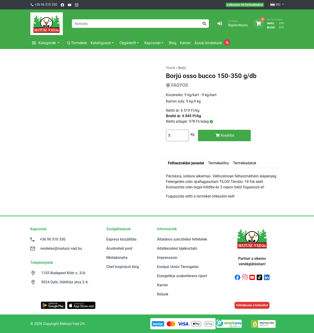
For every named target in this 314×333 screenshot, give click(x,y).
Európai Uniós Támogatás (178, 267)
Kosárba (225, 135)
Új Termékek (77, 43)
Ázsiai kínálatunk (208, 43)
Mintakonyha (117, 257)
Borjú (182, 68)
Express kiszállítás (121, 239)
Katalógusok (101, 43)
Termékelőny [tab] (218, 163)
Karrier (185, 43)
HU (275, 5)
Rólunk (162, 294)
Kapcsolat (152, 43)
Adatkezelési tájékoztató (177, 248)
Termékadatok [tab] (244, 163)
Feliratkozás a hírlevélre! (252, 305)
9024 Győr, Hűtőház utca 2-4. (65, 282)
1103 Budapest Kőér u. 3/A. (63, 273)
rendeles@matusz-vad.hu (61, 248)
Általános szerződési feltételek (182, 239)
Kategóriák (44, 43)
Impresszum (167, 257)
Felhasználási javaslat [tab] (186, 163)
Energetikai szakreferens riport (182, 276)
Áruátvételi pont (119, 248)
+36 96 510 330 (46, 4)
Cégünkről (127, 43)
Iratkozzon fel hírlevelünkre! (245, 4)
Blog (172, 43)
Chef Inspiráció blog (122, 267)
